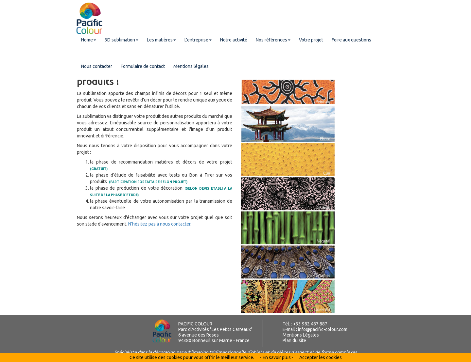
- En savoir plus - (276, 357)
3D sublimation (121, 39)
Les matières (161, 39)
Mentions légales (191, 66)
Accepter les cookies (320, 357)
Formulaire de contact (143, 66)
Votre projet (311, 39)
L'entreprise (198, 39)
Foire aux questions (351, 39)
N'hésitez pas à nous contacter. (159, 224)
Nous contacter (96, 66)
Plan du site (294, 340)
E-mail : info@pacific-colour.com (315, 329)
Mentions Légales (301, 335)
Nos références (273, 39)
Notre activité (233, 39)
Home (88, 39)
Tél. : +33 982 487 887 (305, 323)
